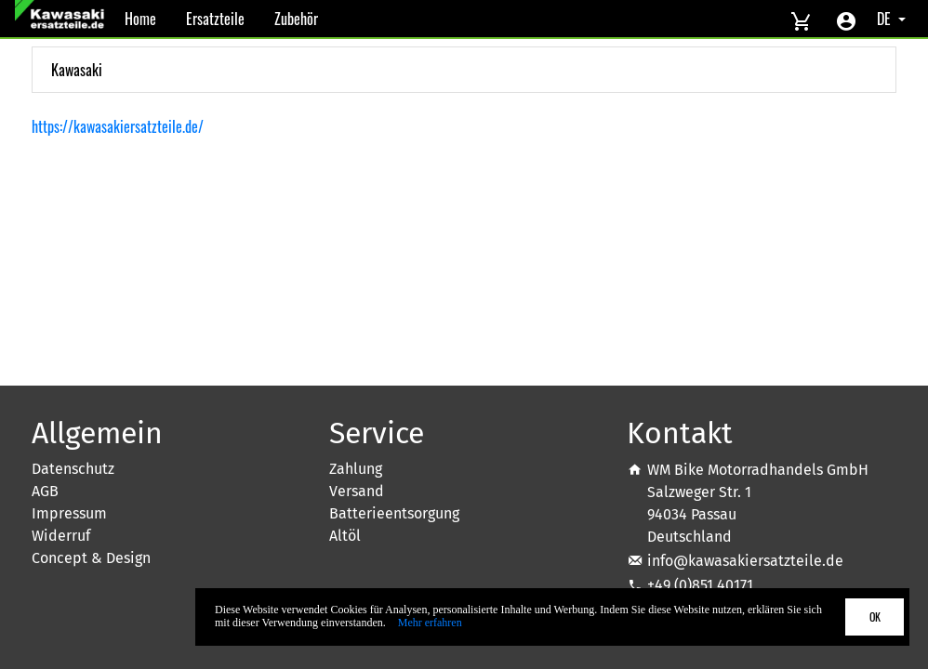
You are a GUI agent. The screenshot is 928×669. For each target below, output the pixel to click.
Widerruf (61, 535)
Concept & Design (91, 558)
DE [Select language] (886, 18)
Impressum (69, 513)
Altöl (345, 535)
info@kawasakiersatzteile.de (745, 561)
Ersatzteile (215, 18)
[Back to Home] (62, 18)
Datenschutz (73, 469)
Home (140, 18)
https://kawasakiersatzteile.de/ (118, 126)
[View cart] (800, 18)
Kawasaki (76, 70)
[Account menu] (846, 18)
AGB (45, 491)
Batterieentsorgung (394, 513)
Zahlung (355, 469)
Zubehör (296, 18)
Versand (356, 491)
